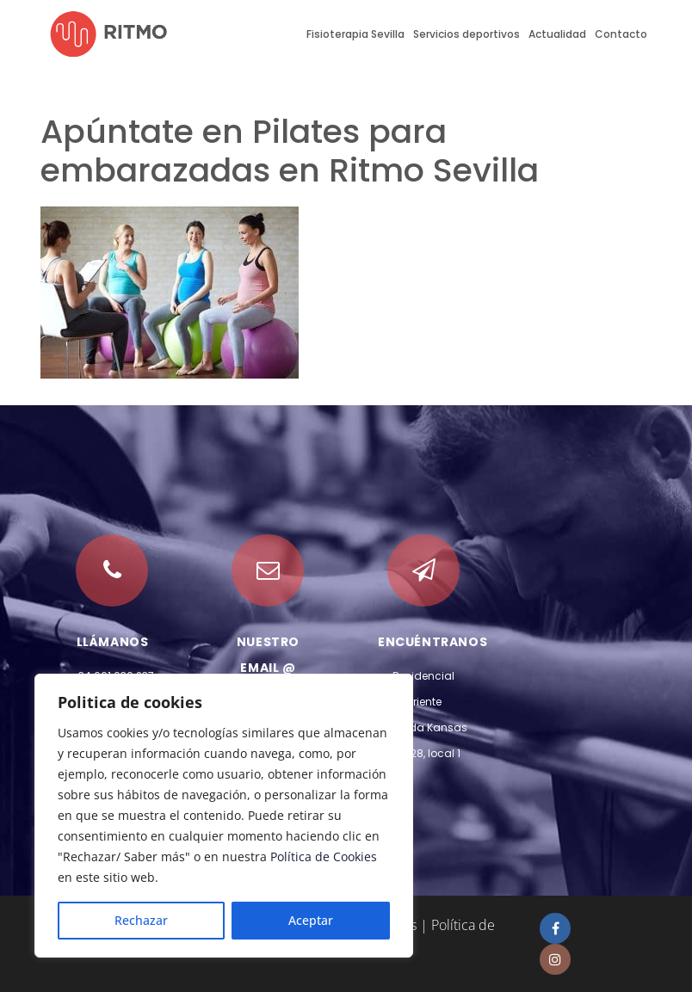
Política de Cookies (323, 856)
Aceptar (310, 920)
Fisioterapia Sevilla (355, 34)
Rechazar (141, 920)
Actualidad (557, 34)
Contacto (621, 34)
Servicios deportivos (466, 34)
